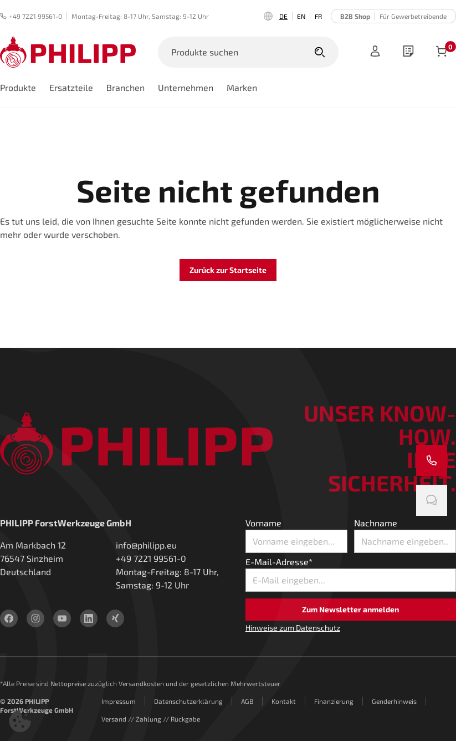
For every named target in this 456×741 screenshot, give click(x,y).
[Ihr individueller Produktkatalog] (408, 52)
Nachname (375, 522)
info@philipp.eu (146, 545)
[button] (20, 721)
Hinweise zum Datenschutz (292, 627)
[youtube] (62, 618)
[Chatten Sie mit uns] (431, 500)
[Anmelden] (375, 52)
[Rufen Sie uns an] (431, 460)
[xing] (115, 618)
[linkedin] (89, 618)
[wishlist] (408, 52)
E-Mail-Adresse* (278, 561)
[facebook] (9, 618)
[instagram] (35, 618)
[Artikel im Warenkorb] (441, 52)
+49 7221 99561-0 (31, 16)
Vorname (263, 522)
